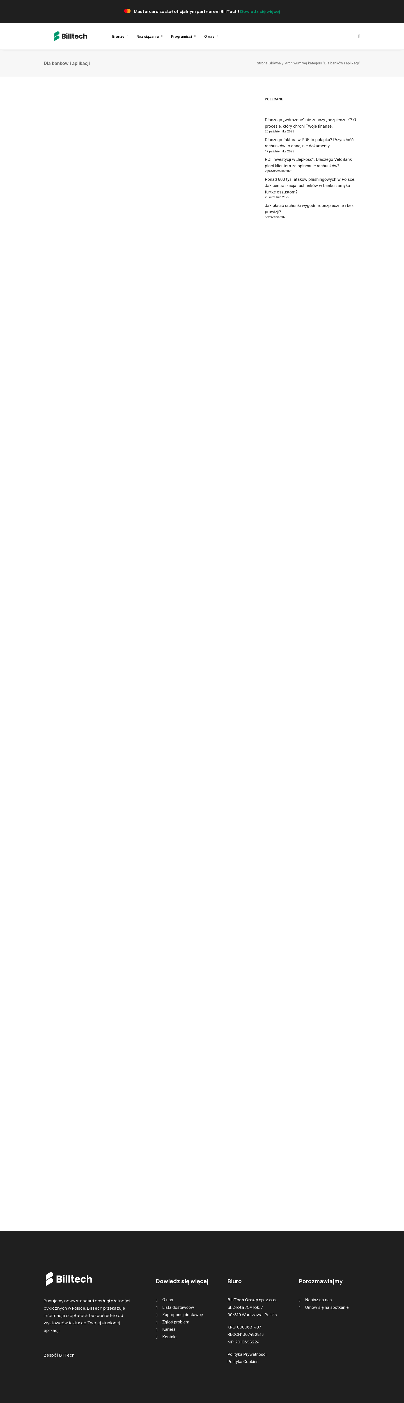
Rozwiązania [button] (136, 36)
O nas (198, 36)
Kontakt (169, 1336)
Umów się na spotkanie (327, 1307)
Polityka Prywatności (247, 1354)
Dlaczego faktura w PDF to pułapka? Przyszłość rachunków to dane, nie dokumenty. (309, 143)
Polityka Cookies (243, 1361)
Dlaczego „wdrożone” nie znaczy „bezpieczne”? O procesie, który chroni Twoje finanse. (310, 123)
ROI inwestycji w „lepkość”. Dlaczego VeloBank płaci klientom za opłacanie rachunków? (308, 162)
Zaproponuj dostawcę (182, 1314)
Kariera (169, 1329)
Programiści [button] (170, 36)
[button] (357, 36)
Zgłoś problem (175, 1322)
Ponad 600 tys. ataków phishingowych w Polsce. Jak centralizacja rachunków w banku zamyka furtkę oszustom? (310, 186)
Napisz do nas (318, 1299)
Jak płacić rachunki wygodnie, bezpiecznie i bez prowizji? (309, 209)
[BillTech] (62, 36)
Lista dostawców (178, 1307)
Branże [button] (107, 36)
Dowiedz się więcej (260, 11)
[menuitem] (107, 36)
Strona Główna (269, 63)
